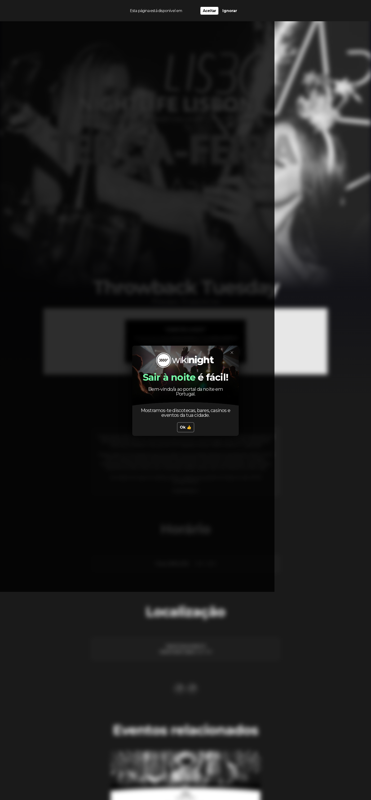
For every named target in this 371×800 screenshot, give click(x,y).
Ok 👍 (185, 427)
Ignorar (229, 9)
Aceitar (209, 9)
